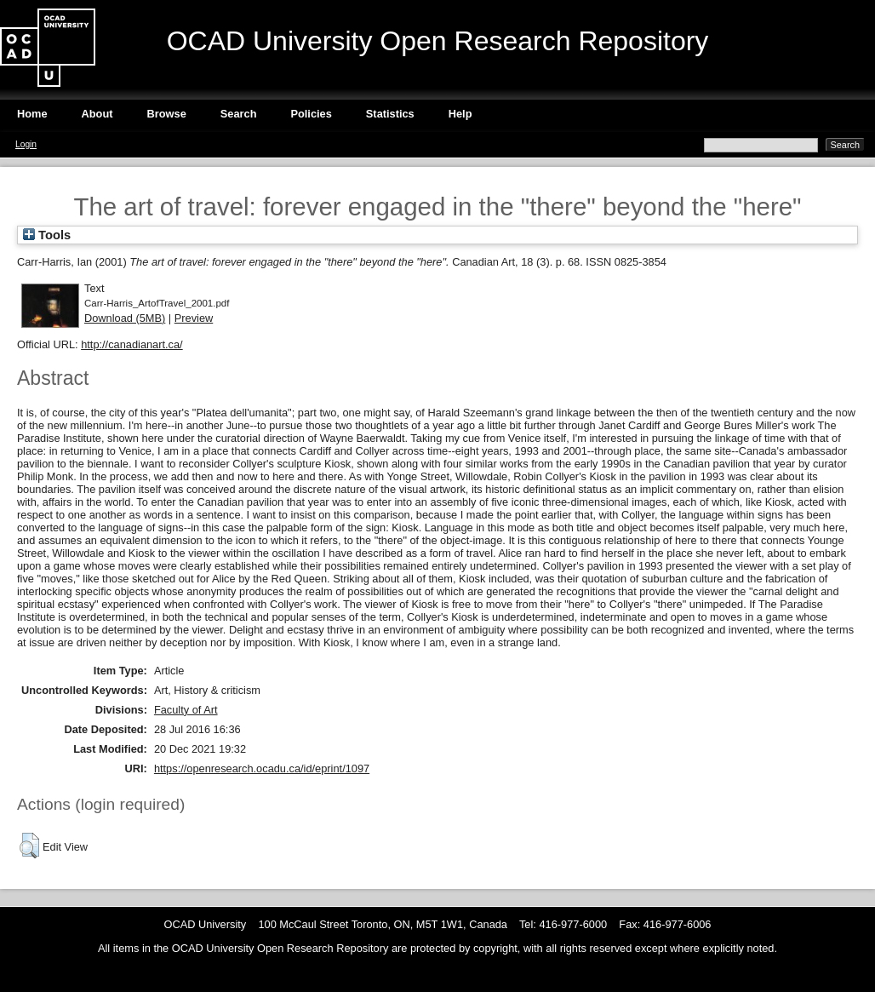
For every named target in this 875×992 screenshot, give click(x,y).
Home (32, 113)
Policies (310, 113)
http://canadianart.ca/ (132, 344)
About (97, 113)
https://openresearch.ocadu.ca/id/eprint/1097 (261, 768)
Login (26, 144)
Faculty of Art (186, 709)
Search (238, 113)
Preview (194, 318)
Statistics (390, 113)
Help (460, 113)
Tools (47, 235)
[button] (29, 845)
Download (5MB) (124, 318)
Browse (166, 113)
